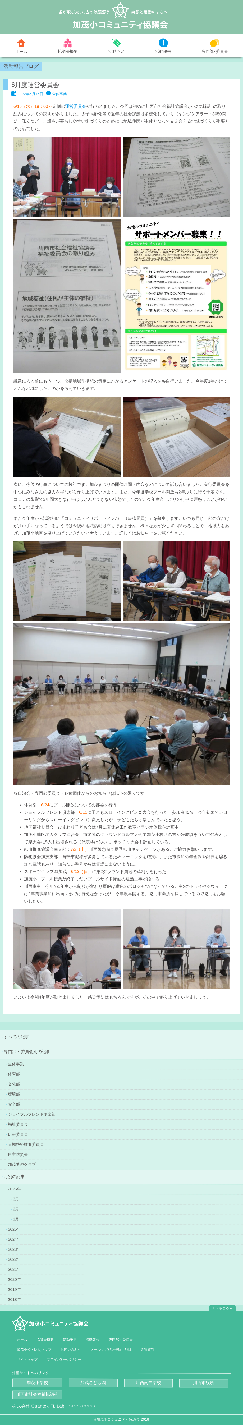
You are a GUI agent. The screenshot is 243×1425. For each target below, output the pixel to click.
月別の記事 (14, 1176)
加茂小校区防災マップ (34, 1350)
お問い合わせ (71, 1350)
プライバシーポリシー (64, 1359)
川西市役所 (203, 1382)
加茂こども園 (93, 1382)
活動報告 (163, 51)
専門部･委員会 (215, 51)
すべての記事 (16, 1037)
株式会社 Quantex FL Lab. (53, 1406)
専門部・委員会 (121, 1339)
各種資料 (147, 1350)
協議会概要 (68, 51)
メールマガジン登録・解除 (110, 1350)
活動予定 (116, 51)
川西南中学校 (148, 1382)
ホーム (21, 51)
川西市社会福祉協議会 (37, 1394)
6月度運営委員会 (35, 84)
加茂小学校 (37, 1382)
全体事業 (59, 94)
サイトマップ (27, 1359)
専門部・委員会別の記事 (27, 1051)
